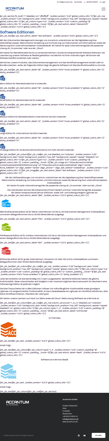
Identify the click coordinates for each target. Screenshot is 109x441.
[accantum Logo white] (17, 410)
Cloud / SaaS (60, 298)
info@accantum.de (70, 419)
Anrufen (98, 435)
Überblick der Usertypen (37, 294)
